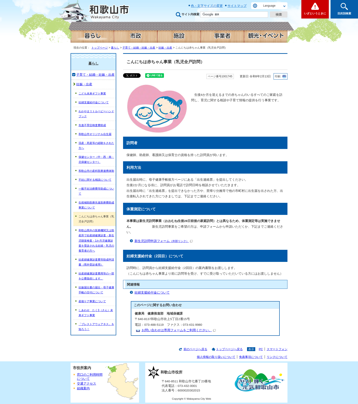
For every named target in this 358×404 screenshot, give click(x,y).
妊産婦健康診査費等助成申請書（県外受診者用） (96, 262)
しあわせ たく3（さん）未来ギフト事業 (96, 313)
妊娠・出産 (165, 47)
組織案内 (83, 388)
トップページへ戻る (229, 349)
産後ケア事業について (92, 301)
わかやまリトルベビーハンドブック (96, 114)
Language (269, 5)
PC (261, 349)
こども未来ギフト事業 (92, 93)
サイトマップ (237, 6)
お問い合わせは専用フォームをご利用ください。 (179, 330)
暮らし (115, 47)
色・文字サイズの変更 (207, 6)
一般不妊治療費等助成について (96, 191)
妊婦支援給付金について (152, 292)
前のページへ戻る (195, 349)
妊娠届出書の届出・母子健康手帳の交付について (96, 290)
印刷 (277, 76)
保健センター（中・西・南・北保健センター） (96, 159)
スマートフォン (277, 349)
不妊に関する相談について (95, 179)
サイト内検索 (190, 14)
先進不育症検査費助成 (92, 125)
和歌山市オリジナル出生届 (95, 134)
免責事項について (251, 357)
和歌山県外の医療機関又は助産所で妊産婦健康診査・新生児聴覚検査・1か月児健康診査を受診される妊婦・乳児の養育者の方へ (96, 240)
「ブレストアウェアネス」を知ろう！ (96, 327)
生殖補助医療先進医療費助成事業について (96, 205)
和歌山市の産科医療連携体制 (96, 170)
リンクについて (277, 357)
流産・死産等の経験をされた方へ (96, 145)
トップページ (99, 47)
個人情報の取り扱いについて (216, 357)
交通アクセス (86, 383)
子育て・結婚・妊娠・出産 (138, 47)
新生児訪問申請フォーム (163, 241)
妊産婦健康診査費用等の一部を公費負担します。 (96, 276)
